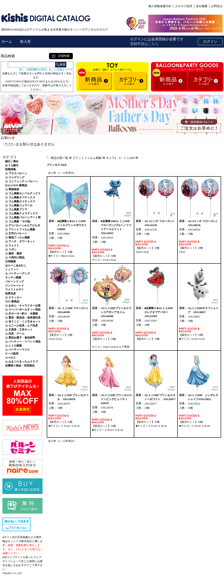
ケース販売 (11, 353)
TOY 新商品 (12, 301)
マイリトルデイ (14, 289)
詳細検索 (61, 55)
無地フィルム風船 (19, 237)
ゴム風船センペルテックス (24, 193)
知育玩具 (10, 293)
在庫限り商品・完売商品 (20, 365)
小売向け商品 (16, 257)
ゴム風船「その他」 (20, 221)
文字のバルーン (17, 233)
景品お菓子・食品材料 (21, 337)
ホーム (7, 41)
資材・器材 (15, 253)
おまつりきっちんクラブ (23, 361)
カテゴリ (9, 157)
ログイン (210, 41)
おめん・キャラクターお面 (24, 305)
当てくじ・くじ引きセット (24, 321)
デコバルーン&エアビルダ (24, 225)
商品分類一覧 (59, 158)
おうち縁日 (11, 165)
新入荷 (25, 41)
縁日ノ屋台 (11, 161)
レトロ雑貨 (15, 345)
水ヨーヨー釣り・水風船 (23, 313)
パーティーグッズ (19, 273)
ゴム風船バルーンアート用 (24, 217)
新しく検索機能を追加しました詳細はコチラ (46, 69)
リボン (12, 249)
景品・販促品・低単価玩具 (24, 317)
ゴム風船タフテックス (21, 197)
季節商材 (13, 189)
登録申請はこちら (144, 44)
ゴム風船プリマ (17, 209)
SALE (11, 357)
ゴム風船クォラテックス (23, 213)
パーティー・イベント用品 (24, 341)
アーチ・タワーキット (21, 241)
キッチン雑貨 (13, 277)
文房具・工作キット (20, 329)
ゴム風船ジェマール (20, 205)
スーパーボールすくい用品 (24, 309)
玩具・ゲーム (16, 333)
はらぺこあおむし (15, 265)
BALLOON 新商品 (16, 185)
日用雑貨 (10, 261)
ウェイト (13, 245)
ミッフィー (11, 269)
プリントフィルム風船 (21, 229)
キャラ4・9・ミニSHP (120, 158)
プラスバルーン (17, 173)
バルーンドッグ (14, 281)
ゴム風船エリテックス (21, 201)
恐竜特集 (10, 169)
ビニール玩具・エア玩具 (23, 325)
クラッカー (15, 297)
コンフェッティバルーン (23, 181)
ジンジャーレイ (14, 285)
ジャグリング (16, 177)
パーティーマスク (19, 349)
